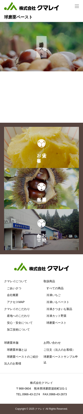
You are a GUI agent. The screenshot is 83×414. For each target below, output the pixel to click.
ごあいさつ (14, 288)
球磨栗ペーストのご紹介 (22, 356)
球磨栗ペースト (56, 322)
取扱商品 (49, 281)
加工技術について (18, 329)
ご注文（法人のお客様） (59, 349)
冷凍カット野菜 (56, 315)
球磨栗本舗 (11, 342)
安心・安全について (20, 322)
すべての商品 (55, 288)
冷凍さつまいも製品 (59, 309)
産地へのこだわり (18, 315)
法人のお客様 (12, 363)
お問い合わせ (52, 342)
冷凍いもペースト (57, 302)
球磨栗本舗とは (17, 349)
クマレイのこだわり (17, 309)
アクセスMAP (16, 302)
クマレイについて (15, 281)
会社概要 (12, 295)
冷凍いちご (53, 295)
